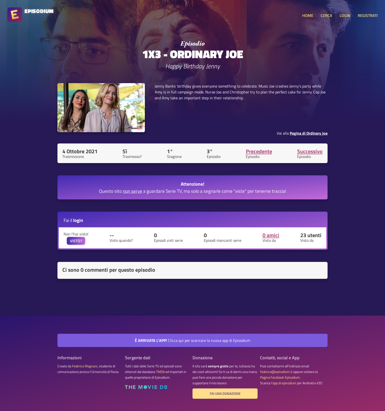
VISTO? (76, 241)
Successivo (310, 151)
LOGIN (345, 15)
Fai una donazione (225, 393)
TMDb (160, 371)
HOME (307, 15)
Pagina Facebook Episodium (280, 377)
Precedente (259, 151)
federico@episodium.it (276, 371)
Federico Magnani (84, 366)
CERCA (326, 15)
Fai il (73, 220)
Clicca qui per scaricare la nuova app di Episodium (192, 340)
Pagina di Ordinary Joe (309, 133)
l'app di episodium (283, 383)
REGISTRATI (368, 15)
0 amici (270, 235)
